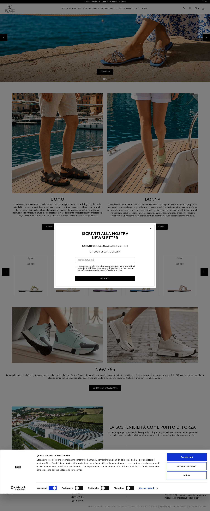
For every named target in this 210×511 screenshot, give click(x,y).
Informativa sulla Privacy (100, 266)
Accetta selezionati (186, 483)
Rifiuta (186, 492)
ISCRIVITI (105, 278)
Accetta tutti (187, 474)
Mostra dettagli (146, 505)
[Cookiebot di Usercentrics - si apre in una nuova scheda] (18, 505)
